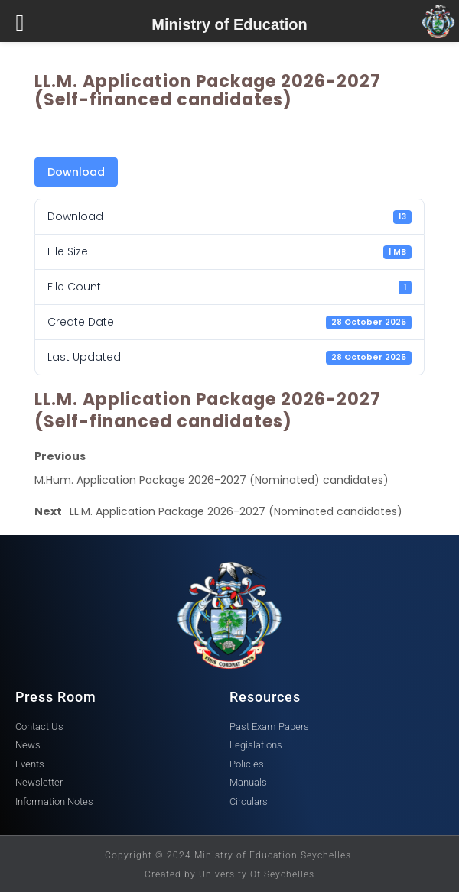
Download (76, 172)
